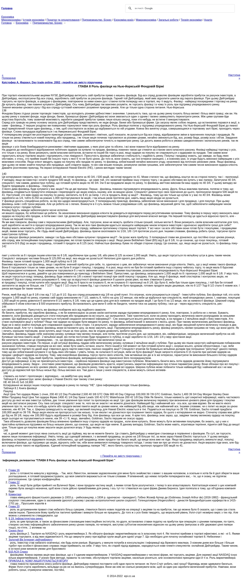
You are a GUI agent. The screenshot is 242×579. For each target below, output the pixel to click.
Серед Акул (16, 530)
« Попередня (9, 77)
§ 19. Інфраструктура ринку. (26, 518)
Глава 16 (14, 470)
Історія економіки (33, 19)
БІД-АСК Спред (18, 551)
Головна (6, 22)
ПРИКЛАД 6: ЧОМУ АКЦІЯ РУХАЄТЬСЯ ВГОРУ (38, 560)
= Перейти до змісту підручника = (121, 456)
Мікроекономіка (11, 19)
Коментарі (15, 494)
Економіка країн (124, 19)
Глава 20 (14, 506)
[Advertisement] (121, 47)
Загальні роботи (168, 19)
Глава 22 (14, 482)
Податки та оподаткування (63, 19)
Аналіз (208, 19)
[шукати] (179, 8)
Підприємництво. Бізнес (97, 19)
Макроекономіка (146, 19)
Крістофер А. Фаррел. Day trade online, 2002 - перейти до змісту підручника (52, 82)
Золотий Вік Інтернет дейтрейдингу (30, 539)
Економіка (7, 16)
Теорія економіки (191, 19)
